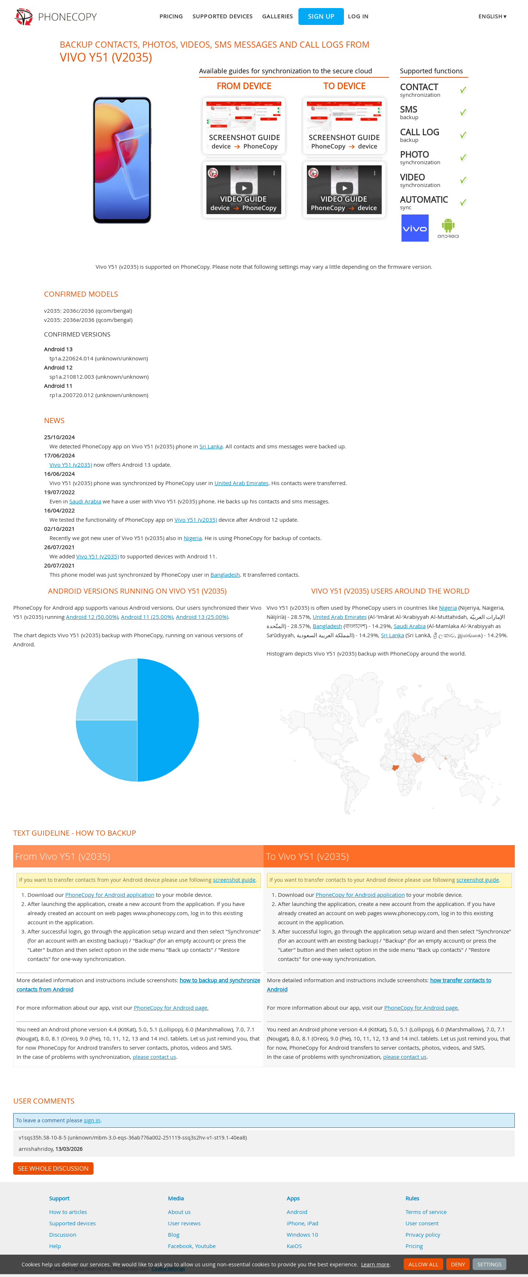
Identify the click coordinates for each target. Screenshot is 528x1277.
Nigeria (193, 538)
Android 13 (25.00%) (202, 616)
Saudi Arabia (85, 501)
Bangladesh (225, 574)
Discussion (62, 1234)
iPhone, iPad (302, 1223)
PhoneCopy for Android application (109, 894)
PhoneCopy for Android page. (171, 1007)
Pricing (171, 16)
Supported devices (222, 16)
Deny (458, 1264)
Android (297, 1211)
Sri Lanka (211, 446)
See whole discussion (53, 1168)
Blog (173, 1234)
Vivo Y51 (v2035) (71, 464)
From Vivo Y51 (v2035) (244, 126)
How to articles (68, 1211)
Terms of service (426, 1211)
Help (55, 1246)
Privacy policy (423, 1234)
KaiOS (294, 1246)
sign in (92, 1120)
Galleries (277, 16)
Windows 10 (302, 1234)
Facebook (180, 1246)
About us (179, 1211)
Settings (489, 1264)
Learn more (375, 1264)
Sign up (321, 16)
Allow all (423, 1264)
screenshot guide (234, 880)
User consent (422, 1223)
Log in (358, 16)
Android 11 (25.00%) (147, 616)
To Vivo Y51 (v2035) (344, 126)
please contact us (154, 1056)
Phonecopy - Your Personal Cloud (56, 17)
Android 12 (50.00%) (92, 616)
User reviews (184, 1223)
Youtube (205, 1246)
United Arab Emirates (241, 483)
